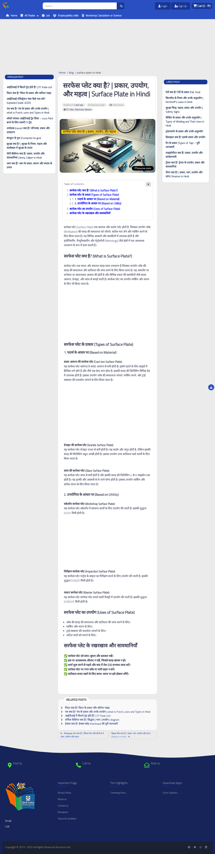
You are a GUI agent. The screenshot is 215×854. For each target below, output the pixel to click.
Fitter (71, 109)
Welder (88, 109)
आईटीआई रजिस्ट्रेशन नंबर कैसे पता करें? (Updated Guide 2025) (26, 101)
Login (162, 6)
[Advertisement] (100, 42)
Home (14, 15)
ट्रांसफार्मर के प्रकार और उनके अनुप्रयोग (184, 131)
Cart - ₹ (202, 6)
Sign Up (180, 6)
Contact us (63, 805)
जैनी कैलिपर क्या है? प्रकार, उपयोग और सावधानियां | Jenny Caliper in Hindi (26, 156)
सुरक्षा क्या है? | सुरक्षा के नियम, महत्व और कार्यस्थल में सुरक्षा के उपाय (27, 146)
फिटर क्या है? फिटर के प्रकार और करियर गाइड (29, 93)
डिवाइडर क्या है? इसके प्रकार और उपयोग (185, 137)
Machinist (79, 109)
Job (48, 15)
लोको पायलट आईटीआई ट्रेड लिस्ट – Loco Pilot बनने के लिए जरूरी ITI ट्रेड (30, 120)
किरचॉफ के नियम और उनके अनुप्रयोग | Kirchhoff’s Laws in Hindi (184, 100)
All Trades (30, 15)
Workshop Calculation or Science (104, 15)
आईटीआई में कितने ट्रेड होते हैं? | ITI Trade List (29, 87)
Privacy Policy (64, 792)
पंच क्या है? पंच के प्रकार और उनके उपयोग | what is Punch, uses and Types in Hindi (28, 111)
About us (62, 799)
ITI (67, 109)
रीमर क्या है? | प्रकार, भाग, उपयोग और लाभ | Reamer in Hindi (184, 174)
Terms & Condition (67, 818)
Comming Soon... (118, 792)
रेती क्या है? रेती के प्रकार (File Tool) (183, 92)
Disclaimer (63, 812)
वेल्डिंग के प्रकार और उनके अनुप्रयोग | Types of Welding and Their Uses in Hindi (185, 122)
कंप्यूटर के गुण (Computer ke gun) (24, 138)
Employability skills (68, 15)
